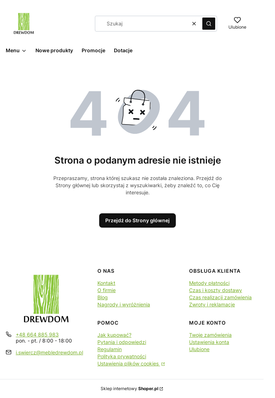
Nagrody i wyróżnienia (123, 304)
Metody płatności (209, 283)
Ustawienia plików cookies (128, 363)
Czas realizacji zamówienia (220, 297)
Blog (102, 297)
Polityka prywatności (121, 356)
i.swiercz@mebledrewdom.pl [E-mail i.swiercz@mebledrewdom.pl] (49, 352)
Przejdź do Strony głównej (137, 220)
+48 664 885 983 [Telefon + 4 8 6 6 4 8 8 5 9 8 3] (37, 334)
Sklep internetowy (129, 388)
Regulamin (109, 349)
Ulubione (199, 349)
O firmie (106, 290)
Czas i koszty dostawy (215, 290)
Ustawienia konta (209, 342)
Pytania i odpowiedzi (121, 342)
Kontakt (106, 283)
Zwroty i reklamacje (212, 304)
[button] (208, 24)
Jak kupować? (114, 335)
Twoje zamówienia (210, 335)
